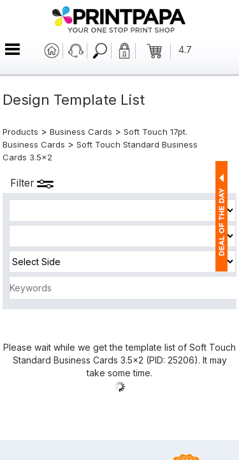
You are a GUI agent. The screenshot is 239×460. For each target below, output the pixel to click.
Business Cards (81, 131)
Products (20, 131)
